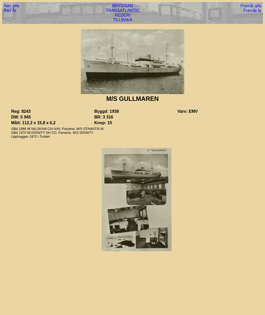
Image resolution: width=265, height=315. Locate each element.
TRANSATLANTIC (122, 10)
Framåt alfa (250, 6)
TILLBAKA (122, 20)
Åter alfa (11, 6)
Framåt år (252, 10)
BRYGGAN (122, 6)
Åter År (10, 10)
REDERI (122, 15)
